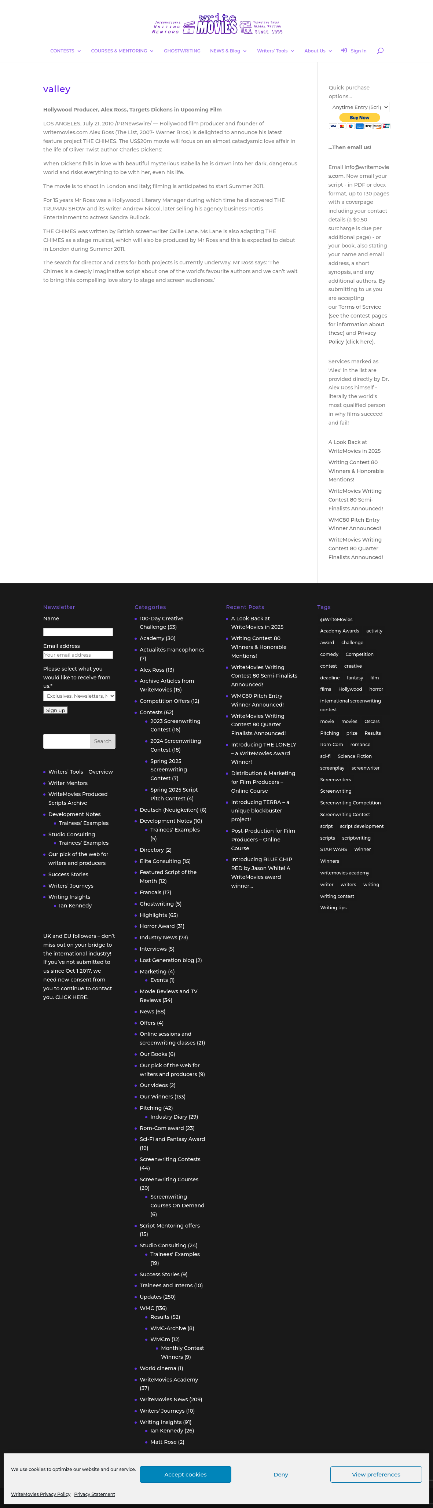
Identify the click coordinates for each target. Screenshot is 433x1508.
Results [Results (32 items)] (373, 733)
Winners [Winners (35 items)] (329, 861)
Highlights (153, 915)
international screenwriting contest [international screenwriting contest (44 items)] (350, 705)
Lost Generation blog (167, 960)
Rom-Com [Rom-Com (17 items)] (331, 744)
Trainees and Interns (166, 1285)
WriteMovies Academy (169, 1379)
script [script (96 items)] (326, 826)
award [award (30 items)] (327, 642)
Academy (152, 638)
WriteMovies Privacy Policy (40, 1494)
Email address (61, 646)
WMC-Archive (168, 1328)
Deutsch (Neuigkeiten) (169, 810)
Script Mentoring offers (170, 1225)
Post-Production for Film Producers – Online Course (263, 840)
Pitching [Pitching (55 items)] (329, 733)
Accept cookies (185, 1474)
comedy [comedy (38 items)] (329, 654)
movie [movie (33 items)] (327, 721)
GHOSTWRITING (182, 51)
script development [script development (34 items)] (362, 826)
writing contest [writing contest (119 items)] (337, 896)
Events (159, 980)
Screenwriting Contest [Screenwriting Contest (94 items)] (345, 814)
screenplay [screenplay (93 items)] (332, 768)
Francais (150, 892)
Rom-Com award (162, 1128)
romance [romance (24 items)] (361, 744)
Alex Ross (152, 670)
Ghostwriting (157, 903)
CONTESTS (62, 51)
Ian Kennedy (75, 905)
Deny (281, 1474)
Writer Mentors (68, 783)
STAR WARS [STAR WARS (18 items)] (333, 849)
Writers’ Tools (272, 51)
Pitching (151, 1108)
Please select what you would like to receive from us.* (76, 677)
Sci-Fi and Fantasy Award (172, 1139)
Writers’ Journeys (70, 886)
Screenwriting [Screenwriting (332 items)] (336, 791)
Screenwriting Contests (170, 1159)
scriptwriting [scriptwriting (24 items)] (356, 838)
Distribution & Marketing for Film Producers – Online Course (263, 782)
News (147, 1011)
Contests (151, 712)
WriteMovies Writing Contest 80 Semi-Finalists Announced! (356, 500)
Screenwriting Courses (169, 1179)
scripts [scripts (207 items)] (327, 838)
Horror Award (157, 926)
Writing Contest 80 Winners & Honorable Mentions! (356, 471)
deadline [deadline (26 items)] (330, 677)
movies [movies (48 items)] (349, 721)
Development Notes (74, 814)
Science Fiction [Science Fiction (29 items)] (355, 756)
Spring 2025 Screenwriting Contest (168, 770)
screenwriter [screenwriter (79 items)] (365, 768)
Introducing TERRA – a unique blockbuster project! (260, 811)
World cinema (158, 1368)
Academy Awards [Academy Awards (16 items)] (339, 631)
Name (51, 618)
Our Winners (156, 1096)
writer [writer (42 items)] (327, 884)
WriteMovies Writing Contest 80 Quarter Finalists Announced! (356, 548)
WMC (147, 1308)
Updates (151, 1297)
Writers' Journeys (162, 1411)
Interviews (153, 949)
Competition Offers (165, 701)
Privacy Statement (94, 1494)
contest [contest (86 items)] (328, 666)
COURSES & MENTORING (119, 51)
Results (159, 1317)
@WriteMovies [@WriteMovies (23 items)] (336, 619)
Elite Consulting (160, 861)
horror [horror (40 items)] (377, 689)
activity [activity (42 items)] (374, 631)
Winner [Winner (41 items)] (362, 849)
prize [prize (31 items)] (351, 733)
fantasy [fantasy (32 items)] (355, 677)
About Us (314, 51)
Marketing (153, 971)
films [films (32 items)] (325, 689)
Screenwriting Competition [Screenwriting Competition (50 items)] (350, 803)
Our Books (153, 1054)
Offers (147, 1023)
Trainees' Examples (175, 829)
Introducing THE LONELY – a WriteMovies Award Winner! (263, 753)
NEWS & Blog (225, 51)
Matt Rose (163, 1442)
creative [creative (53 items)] (353, 666)
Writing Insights (69, 897)
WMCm (160, 1339)
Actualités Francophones (172, 649)
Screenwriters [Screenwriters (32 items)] (335, 779)
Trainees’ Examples (84, 823)
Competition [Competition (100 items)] (360, 654)
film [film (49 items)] (374, 677)
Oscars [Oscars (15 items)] (371, 721)
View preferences (376, 1474)
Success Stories (68, 874)
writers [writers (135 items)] (348, 884)
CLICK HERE (71, 997)
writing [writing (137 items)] (371, 884)
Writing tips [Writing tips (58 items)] (333, 907)
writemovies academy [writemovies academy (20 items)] (345, 873)
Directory (152, 850)
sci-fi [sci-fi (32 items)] (325, 756)
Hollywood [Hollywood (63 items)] (350, 689)
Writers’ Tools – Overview (80, 771)
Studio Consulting (71, 834)
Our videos (154, 1085)
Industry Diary (168, 1116)
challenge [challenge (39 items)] (352, 642)
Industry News (158, 937)
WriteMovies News (164, 1399)
